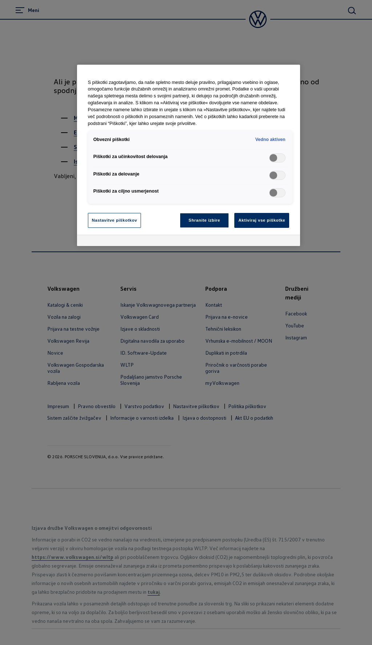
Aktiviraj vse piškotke (261, 220)
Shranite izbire (204, 220)
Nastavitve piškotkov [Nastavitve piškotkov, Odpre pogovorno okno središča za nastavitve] (114, 220)
